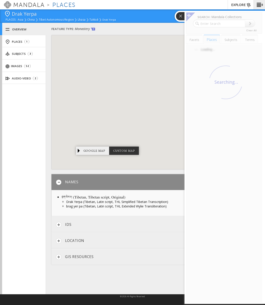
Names (67, 182)
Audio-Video (22, 78)
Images (18, 66)
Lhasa (81, 19)
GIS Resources (75, 257)
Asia (20, 19)
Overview (15, 29)
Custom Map (124, 151)
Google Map (94, 151)
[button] (259, 4)
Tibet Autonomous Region (56, 19)
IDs (63, 225)
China (31, 19)
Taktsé (93, 19)
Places (17, 42)
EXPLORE (241, 5)
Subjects (19, 54)
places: (11, 19)
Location (70, 241)
